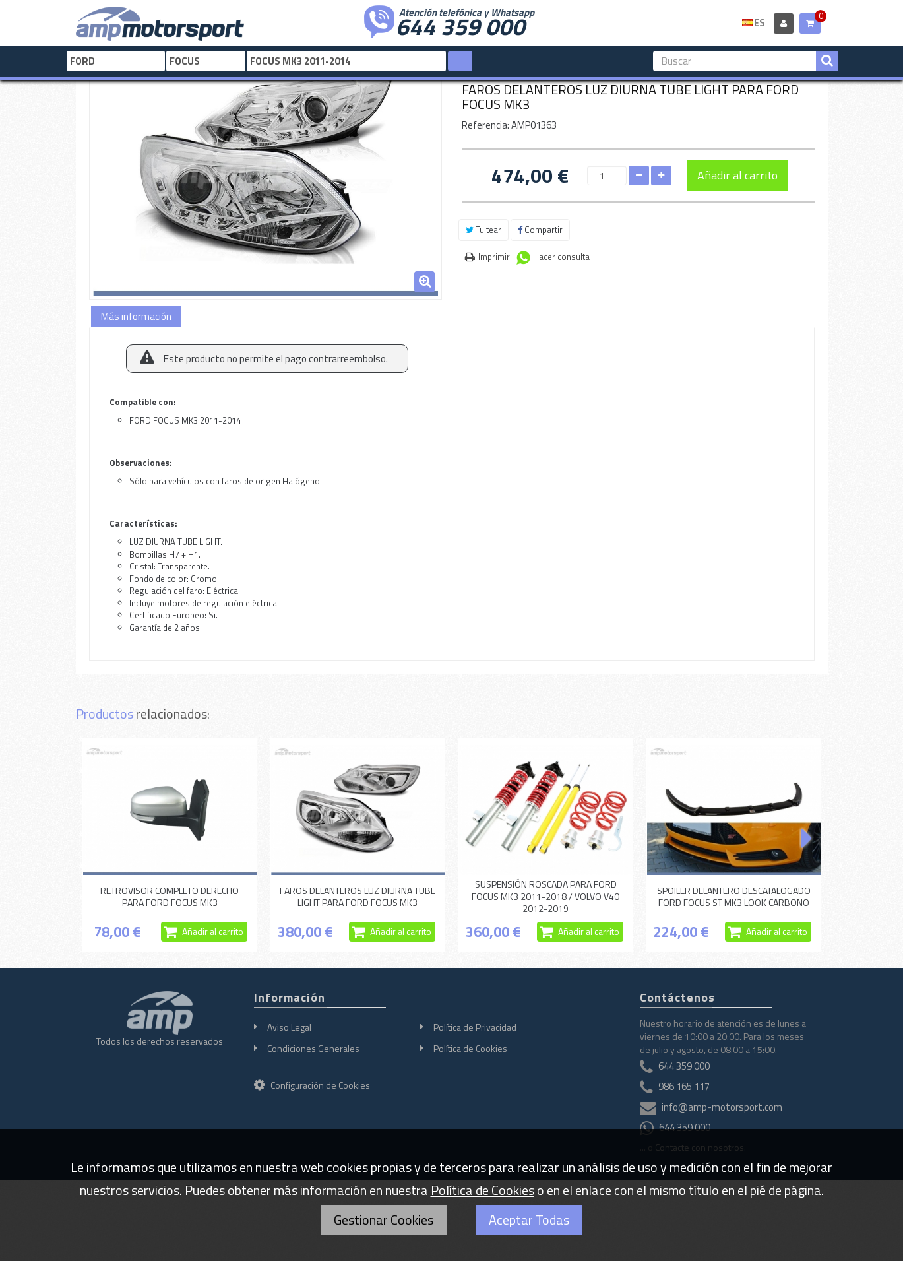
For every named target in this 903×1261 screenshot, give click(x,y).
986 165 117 (684, 1087)
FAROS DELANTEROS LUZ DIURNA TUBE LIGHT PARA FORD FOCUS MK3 (357, 896)
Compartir (540, 229)
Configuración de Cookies (312, 1085)
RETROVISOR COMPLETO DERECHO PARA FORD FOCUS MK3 (169, 896)
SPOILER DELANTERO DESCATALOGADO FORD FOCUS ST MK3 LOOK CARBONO (734, 896)
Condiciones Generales (313, 1048)
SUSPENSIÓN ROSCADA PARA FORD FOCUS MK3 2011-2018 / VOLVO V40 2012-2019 (545, 896)
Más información (136, 316)
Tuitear (483, 229)
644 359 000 (460, 25)
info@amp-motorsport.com (722, 1107)
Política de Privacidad (474, 1027)
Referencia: (485, 125)
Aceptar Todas (529, 1220)
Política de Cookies (470, 1048)
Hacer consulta (561, 256)
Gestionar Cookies (383, 1220)
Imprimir (494, 256)
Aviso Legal (289, 1027)
